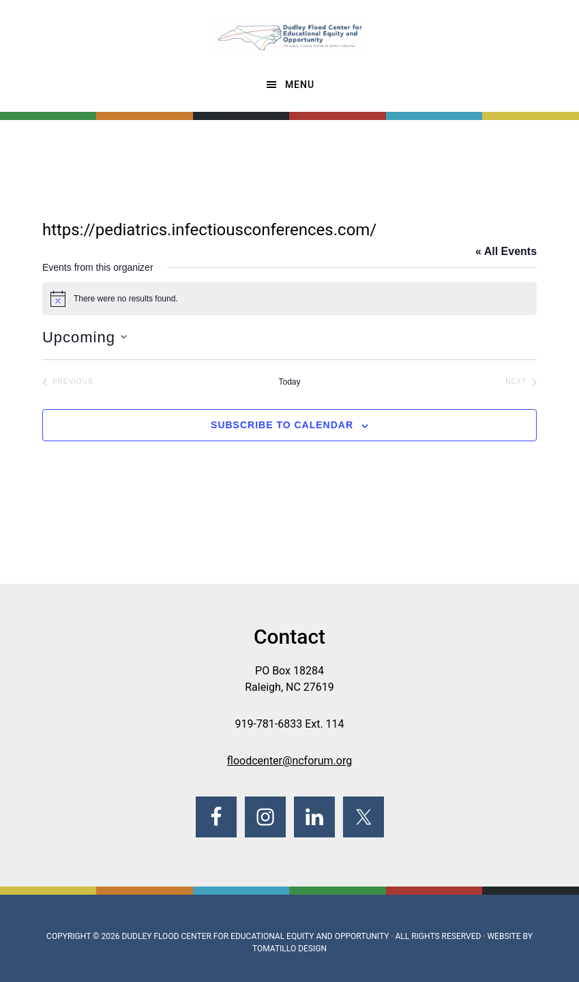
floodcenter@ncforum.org (289, 760)
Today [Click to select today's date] (289, 382)
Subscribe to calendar (282, 424)
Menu (299, 84)
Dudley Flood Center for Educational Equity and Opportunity (255, 936)
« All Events (506, 251)
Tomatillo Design (289, 948)
